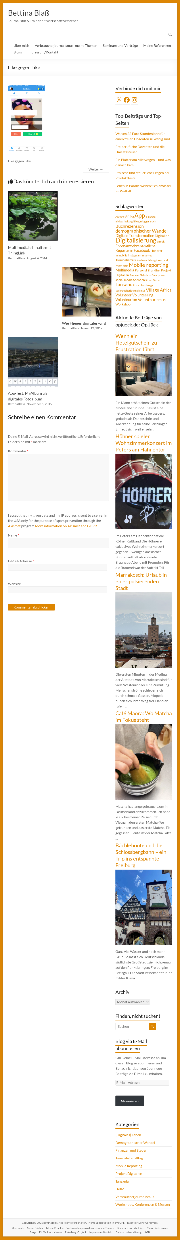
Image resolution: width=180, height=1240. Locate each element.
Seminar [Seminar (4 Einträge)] (134, 275)
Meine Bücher (35, 1228)
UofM (119, 1189)
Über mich (21, 46)
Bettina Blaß (29, 13)
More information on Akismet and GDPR (66, 526)
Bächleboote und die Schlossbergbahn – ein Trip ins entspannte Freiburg (140, 855)
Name (13, 535)
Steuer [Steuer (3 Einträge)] (149, 280)
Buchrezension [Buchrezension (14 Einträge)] (129, 226)
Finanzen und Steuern (132, 1150)
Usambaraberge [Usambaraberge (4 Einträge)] (143, 285)
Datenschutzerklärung (128, 1232)
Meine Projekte (55, 1228)
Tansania (122, 1181)
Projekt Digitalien (128, 1174)
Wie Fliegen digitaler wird (84, 323)
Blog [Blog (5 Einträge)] (136, 221)
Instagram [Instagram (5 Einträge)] (135, 255)
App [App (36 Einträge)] (139, 215)
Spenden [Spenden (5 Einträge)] (139, 280)
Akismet (14, 526)
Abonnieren (130, 1101)
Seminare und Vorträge (120, 46)
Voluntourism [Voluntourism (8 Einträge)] (126, 300)
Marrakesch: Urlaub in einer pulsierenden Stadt (141, 581)
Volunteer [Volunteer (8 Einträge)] (123, 295)
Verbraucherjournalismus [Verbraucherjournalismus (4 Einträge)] (130, 290)
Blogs (17, 52)
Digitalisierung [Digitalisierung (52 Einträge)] (135, 240)
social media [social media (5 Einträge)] (123, 280)
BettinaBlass (16, 258)
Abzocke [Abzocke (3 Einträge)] (119, 216)
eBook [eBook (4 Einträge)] (161, 241)
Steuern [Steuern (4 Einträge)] (157, 280)
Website (14, 584)
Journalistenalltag (129, 1158)
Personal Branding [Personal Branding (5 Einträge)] (147, 270)
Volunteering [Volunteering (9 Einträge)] (142, 295)
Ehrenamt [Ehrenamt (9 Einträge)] (123, 246)
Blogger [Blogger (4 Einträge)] (144, 221)
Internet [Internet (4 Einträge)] (147, 255)
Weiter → (95, 169)
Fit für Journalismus (50, 1232)
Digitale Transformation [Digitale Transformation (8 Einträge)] (134, 236)
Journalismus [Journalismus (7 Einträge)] (125, 260)
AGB (147, 1232)
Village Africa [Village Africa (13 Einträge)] (159, 290)
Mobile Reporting (128, 1166)
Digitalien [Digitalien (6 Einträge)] (162, 236)
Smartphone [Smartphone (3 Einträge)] (158, 275)
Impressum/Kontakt (42, 52)
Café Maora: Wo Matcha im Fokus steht (143, 716)
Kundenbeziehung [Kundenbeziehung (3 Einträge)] (146, 260)
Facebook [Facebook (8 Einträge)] (142, 250)
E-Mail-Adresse (21, 561)
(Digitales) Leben (128, 1135)
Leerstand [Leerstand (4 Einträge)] (162, 260)
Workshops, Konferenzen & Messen (142, 1204)
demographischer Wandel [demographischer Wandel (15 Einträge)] (141, 231)
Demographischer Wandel (135, 1143)
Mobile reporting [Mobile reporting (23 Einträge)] (148, 265)
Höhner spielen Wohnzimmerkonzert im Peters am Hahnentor (143, 443)
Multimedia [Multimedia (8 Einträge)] (124, 270)
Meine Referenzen (157, 46)
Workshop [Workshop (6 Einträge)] (122, 304)
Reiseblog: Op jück (75, 1232)
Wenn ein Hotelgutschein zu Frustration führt (136, 343)
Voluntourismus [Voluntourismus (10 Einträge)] (152, 299)
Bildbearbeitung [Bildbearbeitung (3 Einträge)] (124, 221)
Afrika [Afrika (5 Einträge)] (129, 216)
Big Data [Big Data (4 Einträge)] (150, 216)
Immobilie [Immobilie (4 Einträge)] (121, 255)
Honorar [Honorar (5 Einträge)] (157, 251)
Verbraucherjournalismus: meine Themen (66, 46)
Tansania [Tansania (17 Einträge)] (124, 285)
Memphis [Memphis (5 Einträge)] (121, 266)
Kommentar (18, 451)
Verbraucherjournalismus (134, 1197)
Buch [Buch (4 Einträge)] (153, 221)
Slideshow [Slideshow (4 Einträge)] (145, 275)
